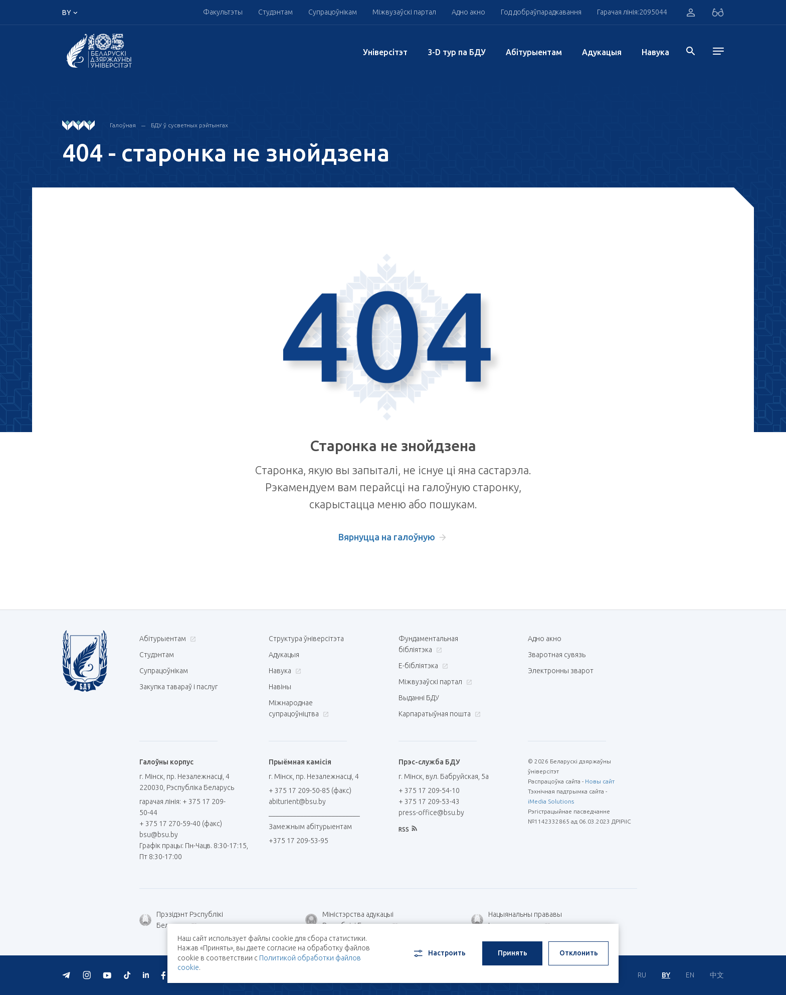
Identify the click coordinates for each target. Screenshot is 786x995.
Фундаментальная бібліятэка (428, 644)
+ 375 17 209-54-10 (429, 790)
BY (666, 975)
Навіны (280, 687)
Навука (655, 52)
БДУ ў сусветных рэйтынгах (189, 125)
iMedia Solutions (551, 801)
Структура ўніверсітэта (306, 639)
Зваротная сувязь (556, 655)
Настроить (439, 953)
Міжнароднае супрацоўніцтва (299, 708)
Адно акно (468, 12)
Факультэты (223, 12)
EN (690, 975)
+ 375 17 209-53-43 (429, 802)
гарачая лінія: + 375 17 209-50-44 (182, 807)
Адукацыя (602, 52)
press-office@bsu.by (431, 813)
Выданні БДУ (419, 698)
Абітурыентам (534, 52)
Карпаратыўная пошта (438, 714)
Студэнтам (275, 12)
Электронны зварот (561, 671)
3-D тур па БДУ (457, 52)
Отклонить (578, 953)
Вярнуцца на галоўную (386, 537)
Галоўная (123, 125)
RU (642, 975)
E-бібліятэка (422, 666)
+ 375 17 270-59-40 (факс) (180, 824)
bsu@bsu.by (158, 835)
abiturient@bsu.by (297, 802)
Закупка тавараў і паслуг (178, 687)
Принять (512, 953)
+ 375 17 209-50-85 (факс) (310, 790)
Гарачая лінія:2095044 (632, 12)
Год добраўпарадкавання (541, 12)
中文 (717, 975)
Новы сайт (600, 781)
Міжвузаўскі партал (404, 12)
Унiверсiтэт (385, 52)
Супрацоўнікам (332, 12)
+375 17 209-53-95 (298, 841)
